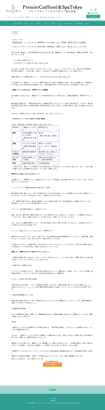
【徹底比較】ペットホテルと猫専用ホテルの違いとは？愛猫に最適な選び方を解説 (48, 42)
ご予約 (93, 16)
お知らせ (38, 23)
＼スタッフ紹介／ (52, 398)
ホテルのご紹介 (17, 23)
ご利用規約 (52, 400)
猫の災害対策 (78, 23)
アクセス (46, 23)
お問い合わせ (68, 23)
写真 (53, 23)
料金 (26, 23)
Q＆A (31, 23)
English (87, 23)
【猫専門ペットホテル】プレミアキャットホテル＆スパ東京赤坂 (49, 403)
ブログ (59, 23)
